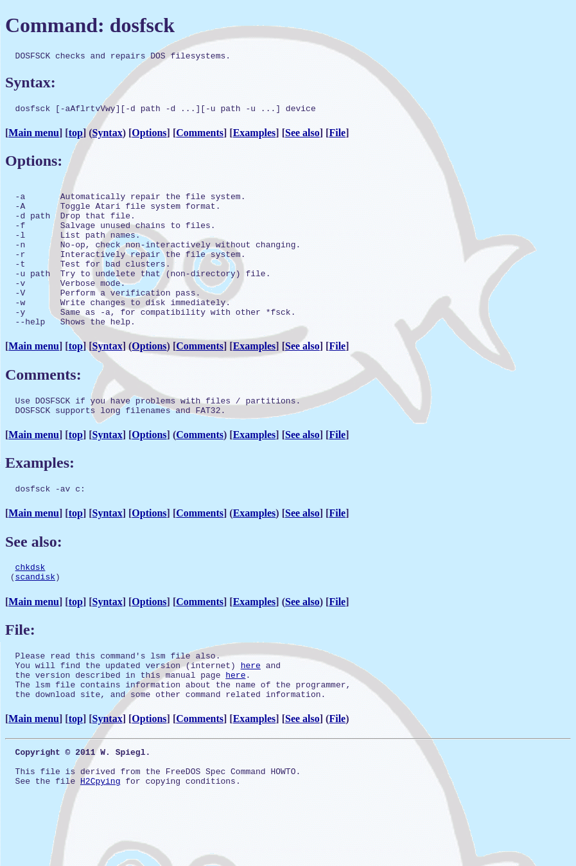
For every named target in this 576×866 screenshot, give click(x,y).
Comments (199, 136)
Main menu (33, 136)
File (337, 136)
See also (302, 136)
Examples (254, 136)
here (251, 711)
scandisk (35, 618)
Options (149, 136)
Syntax (107, 136)
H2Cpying (100, 840)
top (76, 136)
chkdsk (30, 607)
